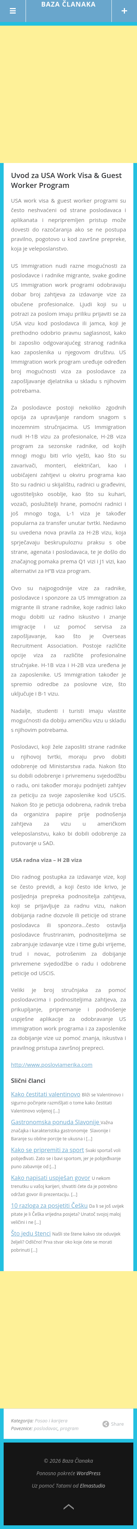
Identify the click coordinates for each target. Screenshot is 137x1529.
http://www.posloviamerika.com (51, 1064)
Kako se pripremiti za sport (47, 1150)
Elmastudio (92, 1485)
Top (68, 1507)
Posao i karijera (51, 1420)
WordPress (88, 1473)
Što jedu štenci (31, 1233)
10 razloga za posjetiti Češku (49, 1206)
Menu (13, 11)
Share (117, 1424)
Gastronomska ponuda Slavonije (56, 1122)
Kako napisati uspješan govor (50, 1178)
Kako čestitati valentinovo (45, 1094)
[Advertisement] (68, 94)
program (69, 1428)
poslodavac (46, 1428)
